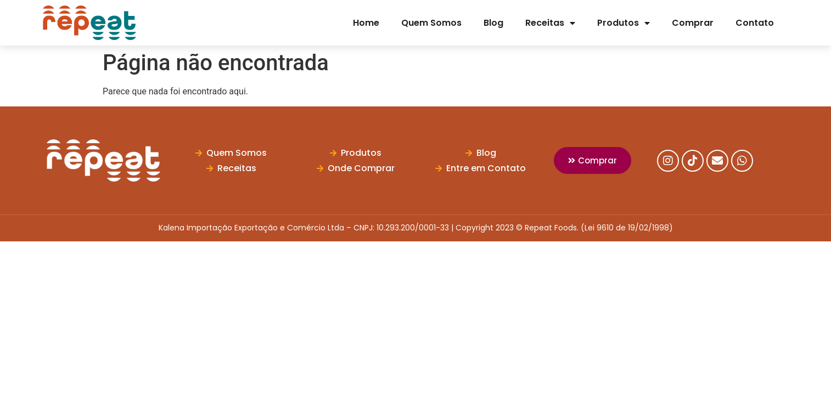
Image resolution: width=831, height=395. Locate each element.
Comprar (693, 22)
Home (366, 22)
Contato (754, 22)
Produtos (623, 23)
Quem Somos (431, 22)
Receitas (550, 23)
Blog (493, 22)
